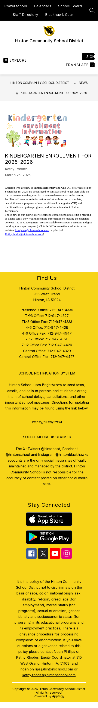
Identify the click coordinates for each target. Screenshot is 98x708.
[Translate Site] (79, 65)
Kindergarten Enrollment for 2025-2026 (54, 93)
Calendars (42, 6)
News (83, 83)
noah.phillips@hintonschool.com (46, 669)
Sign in (90, 57)
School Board (70, 6)
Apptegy (58, 696)
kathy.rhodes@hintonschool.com (49, 675)
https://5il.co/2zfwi (47, 422)
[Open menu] (15, 60)
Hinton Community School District (39, 83)
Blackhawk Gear (59, 14)
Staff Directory (25, 14)
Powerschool (15, 6)
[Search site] (92, 10)
